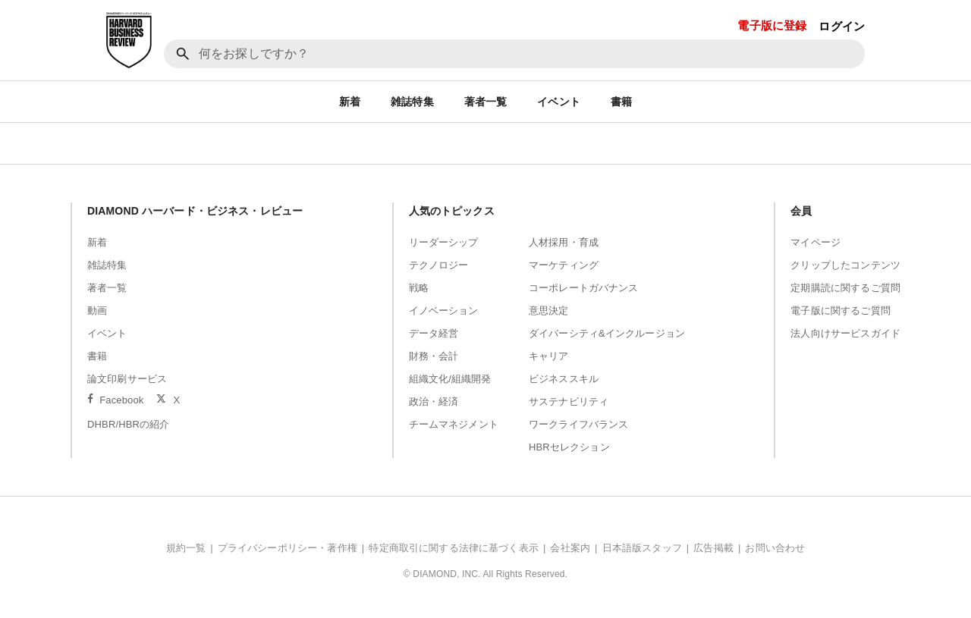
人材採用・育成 (564, 242)
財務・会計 (434, 356)
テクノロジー (439, 265)
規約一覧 (186, 548)
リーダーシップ (444, 242)
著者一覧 (485, 102)
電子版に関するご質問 (840, 310)
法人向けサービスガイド (845, 333)
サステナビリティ (568, 401)
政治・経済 (434, 401)
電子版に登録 (771, 25)
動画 (97, 310)
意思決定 (549, 310)
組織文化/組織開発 (450, 378)
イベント (558, 102)
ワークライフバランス (579, 424)
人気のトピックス (452, 211)
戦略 (419, 287)
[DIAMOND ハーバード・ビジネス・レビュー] (129, 40)
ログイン (842, 26)
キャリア (549, 356)
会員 (801, 211)
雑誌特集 (412, 102)
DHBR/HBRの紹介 (128, 424)
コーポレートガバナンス (584, 287)
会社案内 (570, 548)
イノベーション (444, 310)
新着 (349, 102)
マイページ (815, 242)
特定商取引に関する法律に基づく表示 (454, 548)
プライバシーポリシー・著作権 (287, 548)
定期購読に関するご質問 (845, 287)
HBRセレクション (569, 447)
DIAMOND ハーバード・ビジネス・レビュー (195, 211)
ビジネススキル (564, 378)
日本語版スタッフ (642, 548)
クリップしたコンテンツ (845, 265)
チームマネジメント (453, 424)
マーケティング (564, 265)
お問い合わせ (775, 548)
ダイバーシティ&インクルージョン (607, 333)
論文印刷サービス (127, 378)
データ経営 (434, 333)
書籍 (621, 102)
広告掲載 (713, 548)
